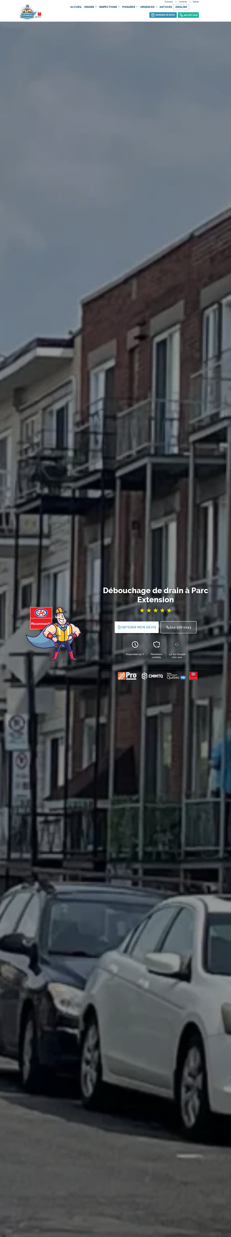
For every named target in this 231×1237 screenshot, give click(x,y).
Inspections (108, 7)
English (181, 7)
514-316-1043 (188, 15)
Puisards (129, 7)
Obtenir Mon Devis (136, 627)
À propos (169, 2)
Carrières (183, 2)
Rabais (196, 2)
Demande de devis (163, 15)
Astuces (166, 7)
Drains (89, 7)
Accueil (76, 7)
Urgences (147, 7)
